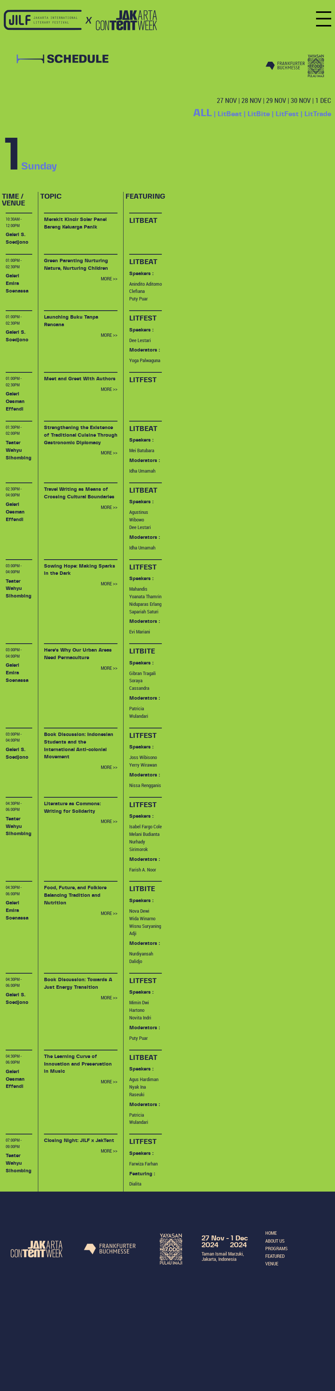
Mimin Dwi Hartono (139, 1006)
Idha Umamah (142, 470)
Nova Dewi (139, 910)
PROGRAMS (276, 1248)
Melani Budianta (144, 834)
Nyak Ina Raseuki (137, 1090)
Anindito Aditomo (145, 283)
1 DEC (323, 100)
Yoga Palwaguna (144, 360)
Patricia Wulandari (138, 712)
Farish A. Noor (142, 869)
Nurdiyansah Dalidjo (141, 957)
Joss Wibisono (143, 757)
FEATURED (275, 1256)
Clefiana (137, 291)
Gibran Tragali (142, 673)
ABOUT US (275, 1240)
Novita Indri (140, 1017)
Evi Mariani (139, 631)
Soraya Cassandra (139, 684)
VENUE (271, 1263)
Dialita (135, 1183)
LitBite (258, 114)
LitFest (287, 114)
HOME (271, 1232)
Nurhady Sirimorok (138, 845)
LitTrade (317, 114)
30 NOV (301, 100)
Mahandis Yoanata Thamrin (145, 592)
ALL (202, 113)
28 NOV (251, 100)
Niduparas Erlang (145, 604)
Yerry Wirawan (143, 764)
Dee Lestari (140, 340)
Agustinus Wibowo (138, 516)
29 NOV (276, 100)
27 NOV (227, 100)
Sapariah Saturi (143, 611)
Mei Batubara (141, 450)
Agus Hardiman (143, 1079)
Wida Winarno (142, 918)
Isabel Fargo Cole (145, 826)
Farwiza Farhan (143, 1163)
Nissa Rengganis (145, 785)
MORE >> (109, 278)
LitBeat (230, 114)
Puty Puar (138, 298)
